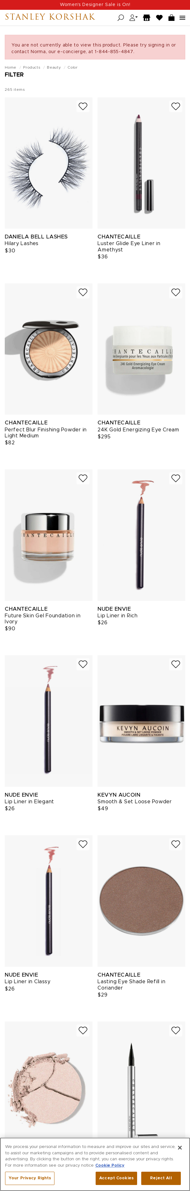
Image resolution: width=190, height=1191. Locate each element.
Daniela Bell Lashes (36, 236)
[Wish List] (159, 18)
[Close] (180, 1148)
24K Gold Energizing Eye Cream (138, 429)
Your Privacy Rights (30, 1178)
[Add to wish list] (83, 106)
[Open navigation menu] (182, 18)
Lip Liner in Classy (27, 981)
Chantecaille (119, 236)
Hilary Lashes (22, 243)
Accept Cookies (116, 1178)
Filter (14, 75)
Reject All (161, 1178)
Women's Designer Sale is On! (95, 5)
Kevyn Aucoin (119, 795)
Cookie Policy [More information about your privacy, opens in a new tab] (109, 1165)
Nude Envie (114, 609)
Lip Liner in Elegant (29, 801)
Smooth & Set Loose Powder (135, 801)
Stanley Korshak (50, 18)
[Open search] (120, 18)
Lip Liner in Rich (118, 615)
